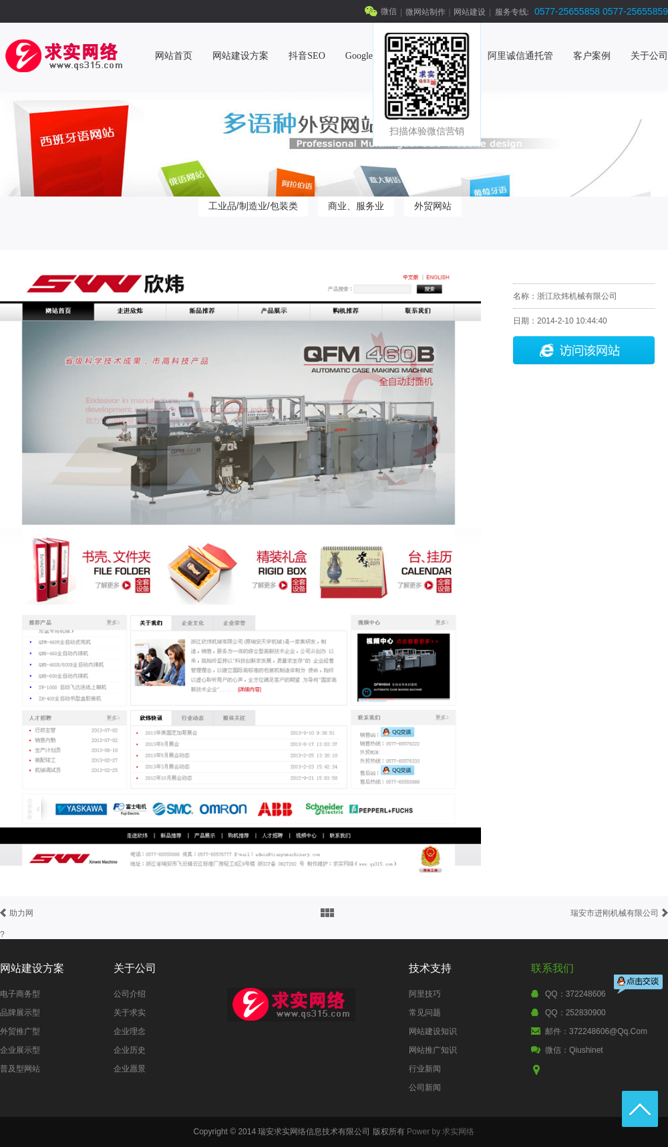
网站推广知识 (433, 1050)
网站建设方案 (240, 56)
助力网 (21, 913)
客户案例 (592, 56)
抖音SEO (307, 56)
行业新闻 (425, 1068)
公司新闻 (425, 1087)
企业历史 (130, 1050)
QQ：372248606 (575, 994)
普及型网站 (20, 1068)
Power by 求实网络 (440, 1131)
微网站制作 (425, 12)
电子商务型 (20, 994)
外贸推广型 (20, 1031)
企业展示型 (20, 1050)
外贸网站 (433, 206)
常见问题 (425, 1012)
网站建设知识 (433, 1031)
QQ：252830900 (575, 1012)
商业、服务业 (356, 206)
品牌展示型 (20, 1012)
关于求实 (130, 1012)
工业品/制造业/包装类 (253, 206)
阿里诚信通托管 (520, 56)
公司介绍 (130, 994)
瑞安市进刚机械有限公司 (614, 913)
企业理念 (130, 1031)
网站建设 (470, 12)
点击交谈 (639, 986)
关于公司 (649, 56)
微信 (389, 11)
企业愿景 (130, 1068)
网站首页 (173, 56)
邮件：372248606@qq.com (596, 1031)
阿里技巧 (425, 994)
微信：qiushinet (574, 1050)
